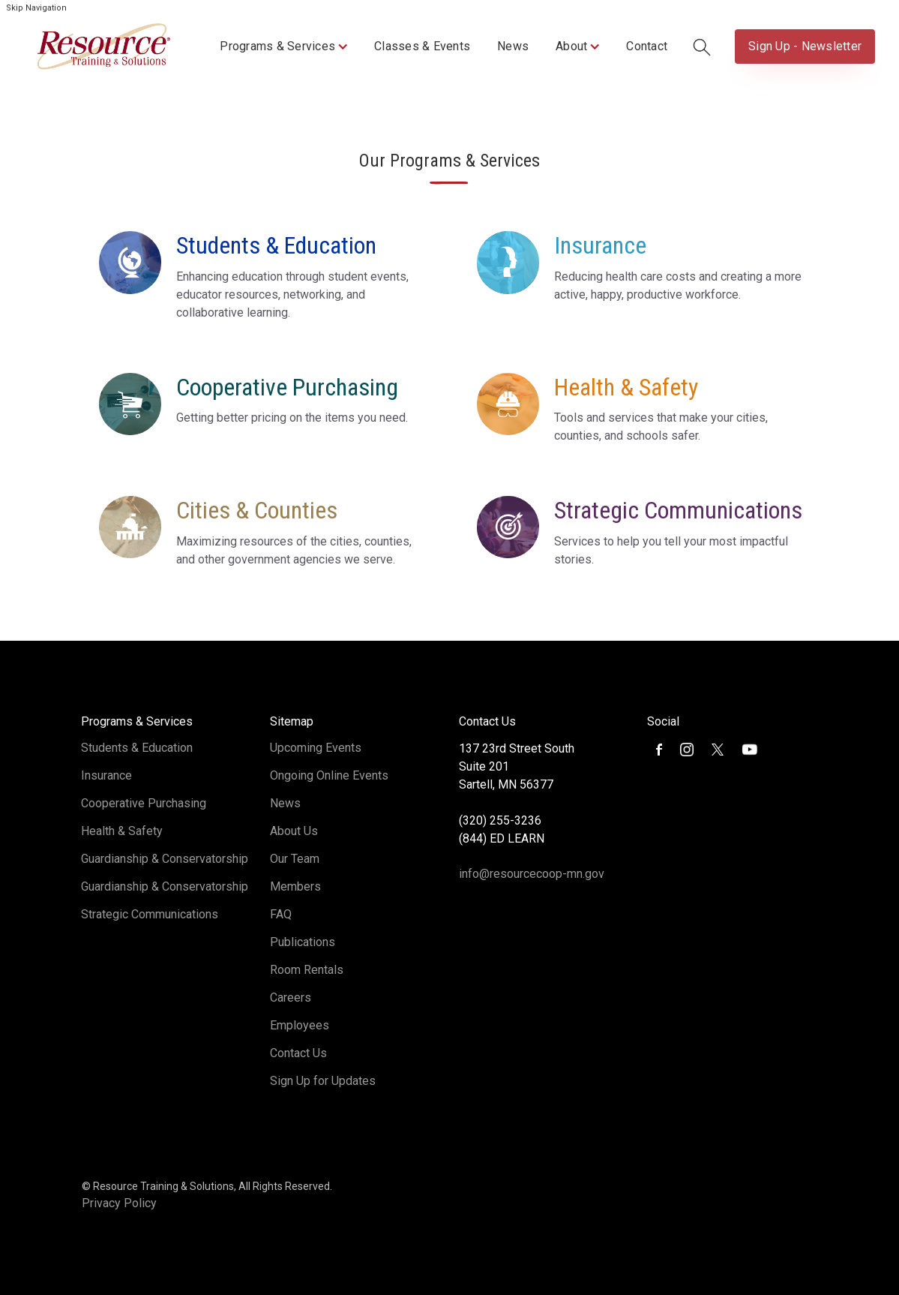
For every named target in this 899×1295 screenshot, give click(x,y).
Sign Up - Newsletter (805, 46)
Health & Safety (122, 831)
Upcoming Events (315, 748)
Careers (290, 997)
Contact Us (298, 1053)
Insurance (106, 775)
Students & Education (137, 748)
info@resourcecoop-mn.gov (531, 874)
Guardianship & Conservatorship (164, 859)
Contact (646, 46)
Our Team (294, 859)
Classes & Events (422, 46)
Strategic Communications (149, 914)
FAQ (281, 914)
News (513, 46)
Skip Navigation (36, 8)
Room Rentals (306, 970)
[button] (283, 46)
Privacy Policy (119, 1203)
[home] (103, 47)
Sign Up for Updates (323, 1081)
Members (295, 886)
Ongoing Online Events (329, 775)
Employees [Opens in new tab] (299, 1025)
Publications (302, 942)
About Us (294, 831)
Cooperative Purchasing (143, 803)
